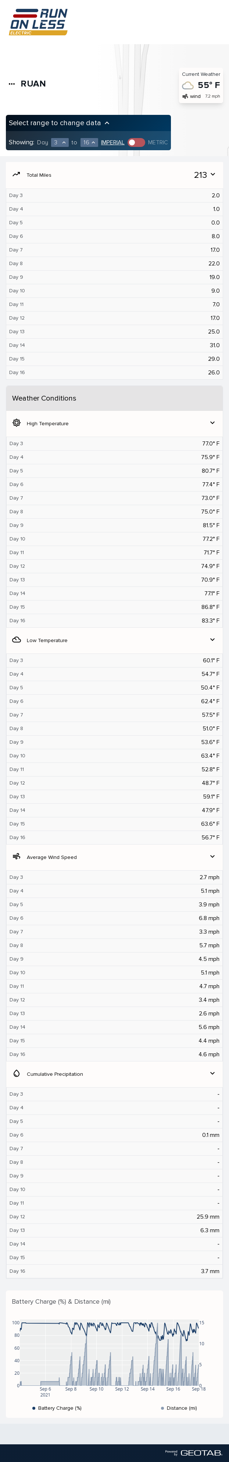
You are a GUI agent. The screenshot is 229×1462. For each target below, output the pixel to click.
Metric (158, 142)
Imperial (113, 142)
